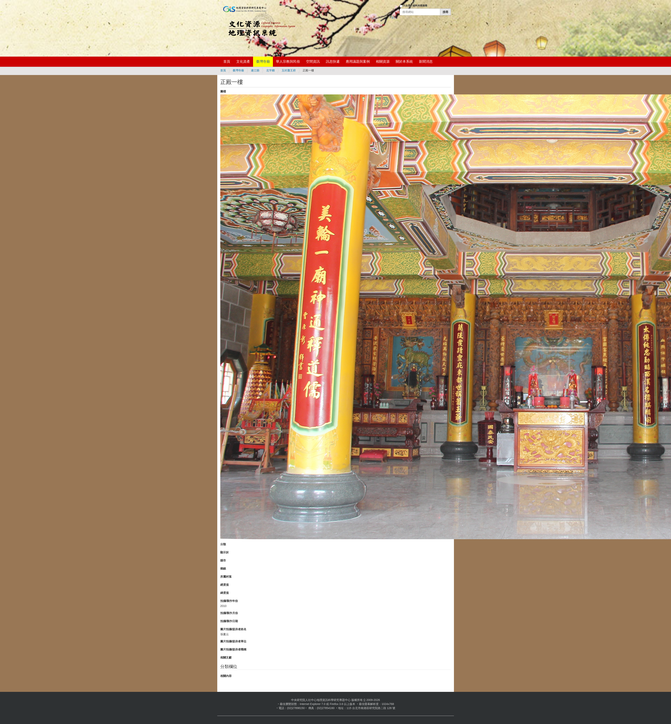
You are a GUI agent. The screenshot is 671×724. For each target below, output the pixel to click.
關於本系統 (404, 61)
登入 (394, 17)
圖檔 (223, 91)
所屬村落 (226, 576)
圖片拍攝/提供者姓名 (233, 629)
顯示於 (224, 552)
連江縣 (255, 70)
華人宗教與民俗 (288, 61)
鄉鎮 (223, 568)
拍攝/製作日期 (229, 621)
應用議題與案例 (358, 61)
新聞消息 (426, 61)
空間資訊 (313, 61)
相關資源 (383, 61)
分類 (223, 544)
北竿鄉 (270, 70)
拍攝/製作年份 (229, 600)
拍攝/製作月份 (229, 613)
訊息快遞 (333, 61)
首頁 (226, 61)
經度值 (224, 584)
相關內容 (226, 675)
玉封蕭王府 (289, 70)
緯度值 (224, 592)
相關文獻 (226, 657)
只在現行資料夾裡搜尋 (415, 5)
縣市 (223, 560)
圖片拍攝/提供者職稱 (233, 649)
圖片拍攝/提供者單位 (233, 641)
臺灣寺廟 (263, 61)
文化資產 (243, 61)
